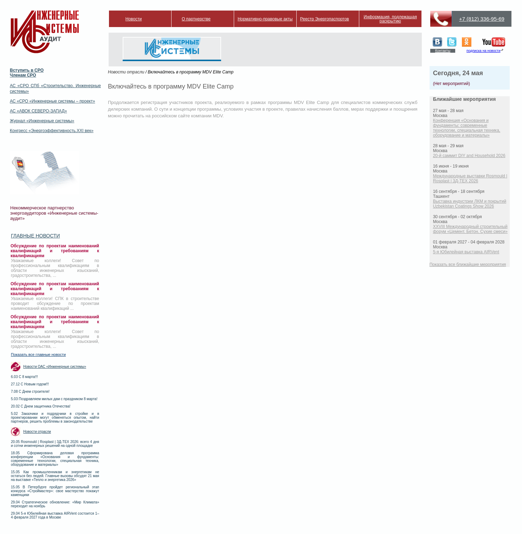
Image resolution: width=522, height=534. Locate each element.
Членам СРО (23, 75)
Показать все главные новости (38, 354)
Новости (133, 19)
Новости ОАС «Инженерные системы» (54, 367)
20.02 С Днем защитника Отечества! (40, 406)
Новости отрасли (37, 432)
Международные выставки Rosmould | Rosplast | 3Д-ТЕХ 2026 (470, 178)
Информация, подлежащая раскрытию (390, 19)
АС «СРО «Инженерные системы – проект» (52, 101)
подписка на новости (483, 51)
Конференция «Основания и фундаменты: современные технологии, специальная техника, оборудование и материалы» (467, 128)
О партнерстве (196, 19)
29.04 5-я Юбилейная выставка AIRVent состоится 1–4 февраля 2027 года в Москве (55, 515)
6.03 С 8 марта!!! (24, 377)
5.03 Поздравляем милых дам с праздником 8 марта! (54, 399)
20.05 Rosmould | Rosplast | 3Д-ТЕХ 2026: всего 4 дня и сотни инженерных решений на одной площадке (55, 444)
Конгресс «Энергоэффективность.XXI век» (52, 130)
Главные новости (35, 236)
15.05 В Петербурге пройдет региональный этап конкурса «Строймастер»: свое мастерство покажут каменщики (55, 491)
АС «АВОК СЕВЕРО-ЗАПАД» (38, 111)
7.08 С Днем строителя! (30, 391)
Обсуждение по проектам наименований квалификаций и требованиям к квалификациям (55, 250)
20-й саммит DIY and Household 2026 (469, 155)
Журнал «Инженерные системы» (42, 120)
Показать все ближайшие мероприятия (468, 264)
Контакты (442, 51)
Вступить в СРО (27, 70)
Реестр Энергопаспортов (324, 19)
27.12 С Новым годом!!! (30, 384)
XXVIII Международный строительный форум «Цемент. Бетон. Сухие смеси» (470, 229)
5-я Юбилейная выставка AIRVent (466, 251)
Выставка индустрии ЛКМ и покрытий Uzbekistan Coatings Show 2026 (470, 204)
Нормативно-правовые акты (265, 19)
